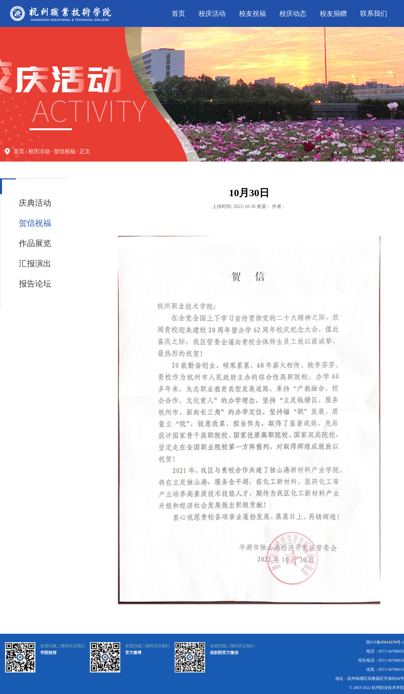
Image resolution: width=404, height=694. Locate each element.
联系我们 (373, 13)
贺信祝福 (64, 151)
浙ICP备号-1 (385, 642)
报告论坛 (35, 283)
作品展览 (35, 243)
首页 (178, 13)
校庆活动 (212, 13)
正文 (84, 151)
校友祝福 (252, 13)
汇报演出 (35, 263)
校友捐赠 (333, 13)
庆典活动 (35, 203)
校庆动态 (292, 13)
